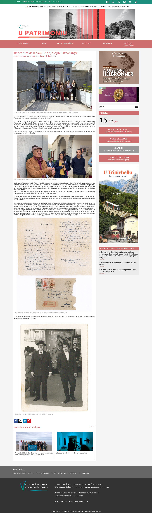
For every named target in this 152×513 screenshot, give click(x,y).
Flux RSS (65, 511)
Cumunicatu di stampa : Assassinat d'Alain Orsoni (118, 259)
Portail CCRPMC (71, 473)
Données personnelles (93, 511)
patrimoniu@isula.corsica (78, 501)
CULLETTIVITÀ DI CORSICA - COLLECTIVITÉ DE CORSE (78, 484)
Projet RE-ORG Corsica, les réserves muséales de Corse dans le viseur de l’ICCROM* (34, 454)
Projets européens (128, 44)
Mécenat (86, 43)
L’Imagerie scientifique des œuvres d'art (69, 453)
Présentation (23, 43)
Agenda (103, 113)
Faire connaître (65, 43)
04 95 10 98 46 (60, 501)
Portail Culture (85, 473)
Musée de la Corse (43, 473)
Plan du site (55, 511)
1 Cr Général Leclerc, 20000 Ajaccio (69, 496)
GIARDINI (118, 148)
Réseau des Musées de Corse (23, 473)
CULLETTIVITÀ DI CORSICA (38, 2)
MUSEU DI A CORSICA (119, 129)
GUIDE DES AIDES (118, 138)
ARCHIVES (107, 43)
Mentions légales (76, 511)
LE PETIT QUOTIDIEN (118, 157)
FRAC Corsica (57, 473)
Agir (44, 43)
